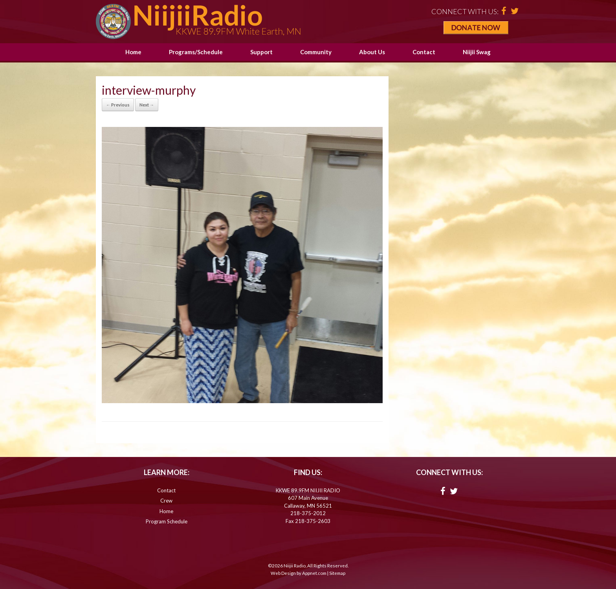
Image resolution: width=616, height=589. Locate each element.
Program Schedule (166, 521)
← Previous (118, 104)
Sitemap (337, 573)
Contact (423, 51)
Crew (166, 500)
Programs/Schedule (196, 51)
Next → (146, 104)
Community (316, 51)
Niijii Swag (477, 51)
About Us (372, 51)
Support (261, 51)
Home (133, 51)
